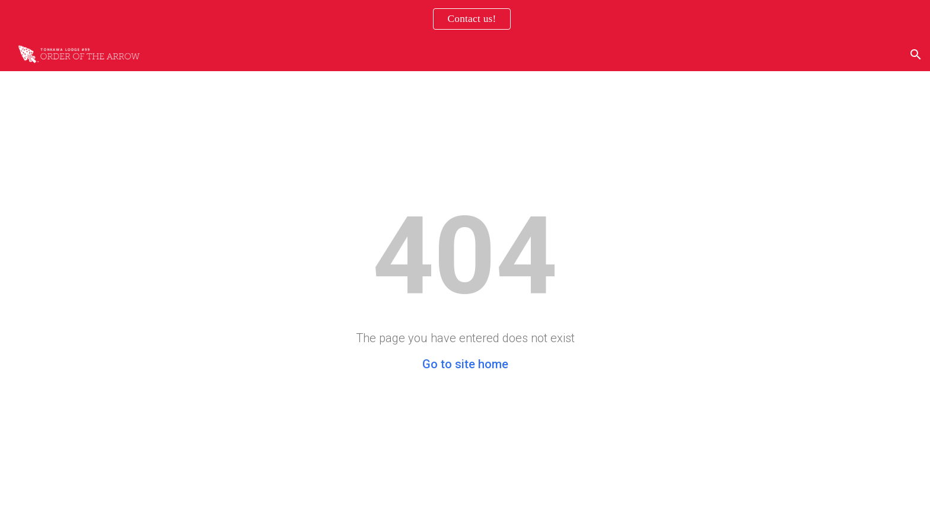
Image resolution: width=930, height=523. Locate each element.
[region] (465, 19)
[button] (916, 54)
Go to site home (465, 364)
